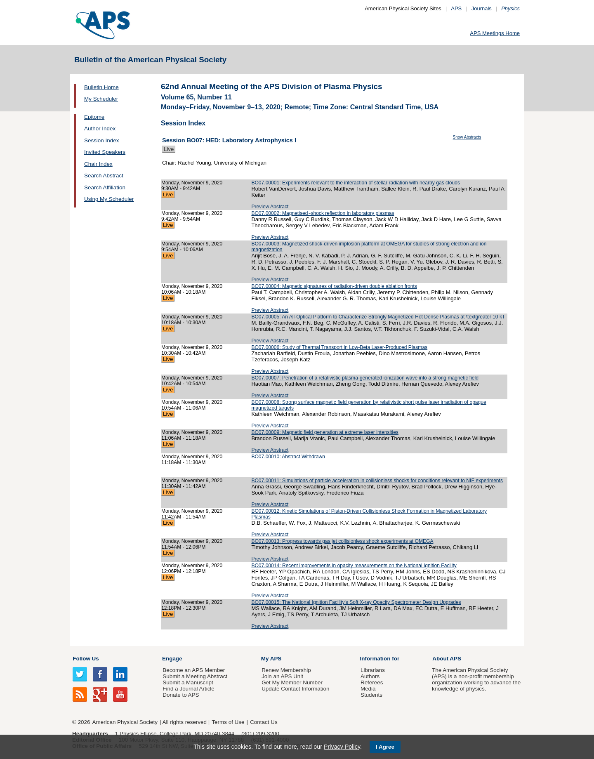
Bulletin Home (101, 87)
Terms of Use (228, 722)
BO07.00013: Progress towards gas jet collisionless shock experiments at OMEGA (342, 541)
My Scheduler (101, 99)
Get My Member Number (292, 682)
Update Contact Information (295, 689)
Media (368, 689)
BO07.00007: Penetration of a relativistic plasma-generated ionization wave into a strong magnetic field (364, 378)
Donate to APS (181, 695)
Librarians (373, 670)
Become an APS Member (194, 670)
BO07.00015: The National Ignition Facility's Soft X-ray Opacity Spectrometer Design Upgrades (356, 602)
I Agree (385, 747)
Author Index (100, 128)
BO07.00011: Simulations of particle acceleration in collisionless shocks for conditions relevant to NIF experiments (377, 480)
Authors (370, 676)
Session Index (101, 140)
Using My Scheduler (109, 199)
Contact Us (263, 722)
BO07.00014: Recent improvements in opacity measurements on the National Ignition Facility (353, 565)
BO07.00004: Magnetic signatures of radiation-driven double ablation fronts (334, 286)
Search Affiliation (104, 187)
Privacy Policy (342, 746)
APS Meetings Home (495, 33)
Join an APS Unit (282, 676)
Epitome (94, 117)
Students (371, 695)
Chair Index (98, 164)
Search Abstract (103, 175)
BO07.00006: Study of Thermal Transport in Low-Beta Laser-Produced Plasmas (339, 347)
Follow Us (86, 658)
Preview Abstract (269, 207)
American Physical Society (125, 722)
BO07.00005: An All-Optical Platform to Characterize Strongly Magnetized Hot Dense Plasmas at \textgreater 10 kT (378, 317)
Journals (481, 8)
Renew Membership (286, 670)
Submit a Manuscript (188, 682)
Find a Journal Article (188, 689)
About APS (446, 658)
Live (169, 149)
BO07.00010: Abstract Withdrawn (288, 457)
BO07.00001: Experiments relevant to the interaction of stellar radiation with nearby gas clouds (355, 183)
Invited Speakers (104, 152)
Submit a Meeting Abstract (195, 676)
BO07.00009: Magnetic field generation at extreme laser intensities (324, 432)
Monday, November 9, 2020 (191, 183)
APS (456, 8)
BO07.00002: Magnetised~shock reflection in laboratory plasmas (322, 213)
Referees (372, 682)
